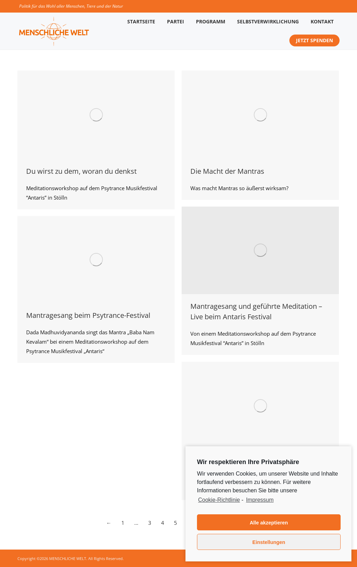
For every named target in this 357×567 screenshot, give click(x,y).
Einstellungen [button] (268, 542)
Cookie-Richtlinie (219, 500)
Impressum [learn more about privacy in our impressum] (260, 500)
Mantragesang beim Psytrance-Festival (88, 315)
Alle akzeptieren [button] (269, 522)
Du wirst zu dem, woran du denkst (81, 171)
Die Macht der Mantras (227, 171)
